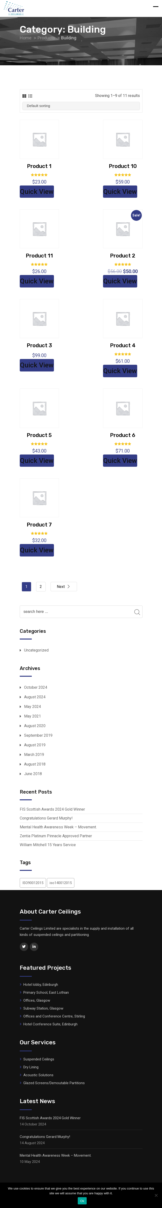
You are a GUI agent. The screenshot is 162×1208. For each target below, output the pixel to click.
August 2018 (34, 764)
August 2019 (34, 745)
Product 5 (39, 435)
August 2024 (34, 697)
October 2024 (35, 687)
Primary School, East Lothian (46, 992)
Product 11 (39, 255)
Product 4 (123, 345)
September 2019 (38, 735)
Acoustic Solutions (38, 1075)
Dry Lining (31, 1067)
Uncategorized (36, 650)
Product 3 (39, 345)
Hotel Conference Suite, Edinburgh (50, 1024)
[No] (156, 1195)
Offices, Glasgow (36, 1000)
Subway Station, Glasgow (43, 1008)
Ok (82, 1201)
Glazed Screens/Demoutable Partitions (54, 1083)
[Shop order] (81, 106)
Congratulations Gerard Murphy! (46, 818)
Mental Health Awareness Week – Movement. (58, 827)
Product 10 (123, 166)
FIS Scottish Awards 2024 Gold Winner (52, 809)
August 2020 (34, 726)
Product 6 (122, 435)
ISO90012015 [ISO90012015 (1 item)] (32, 883)
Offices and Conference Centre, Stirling (54, 1016)
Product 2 (122, 255)
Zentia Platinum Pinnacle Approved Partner (56, 836)
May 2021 (32, 716)
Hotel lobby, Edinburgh (40, 984)
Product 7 (39, 524)
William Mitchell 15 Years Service (48, 845)
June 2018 (33, 773)
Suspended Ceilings (38, 1059)
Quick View (37, 192)
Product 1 (39, 166)
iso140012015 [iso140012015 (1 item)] (61, 883)
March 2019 (34, 754)
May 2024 (32, 706)
